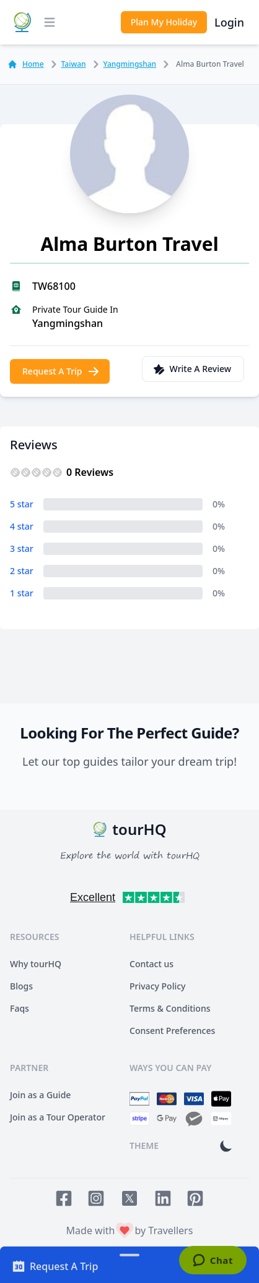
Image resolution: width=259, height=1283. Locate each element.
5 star (21, 504)
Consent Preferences (172, 1030)
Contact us (151, 964)
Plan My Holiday (164, 22)
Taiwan (66, 64)
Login (229, 22)
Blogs (21, 986)
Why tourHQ (35, 964)
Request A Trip (61, 371)
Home (25, 64)
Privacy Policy (157, 986)
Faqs (19, 1008)
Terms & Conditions (170, 1008)
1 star (21, 593)
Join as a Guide (40, 1095)
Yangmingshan (123, 64)
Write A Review (191, 369)
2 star (21, 571)
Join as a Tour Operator (57, 1117)
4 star (21, 526)
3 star (21, 548)
